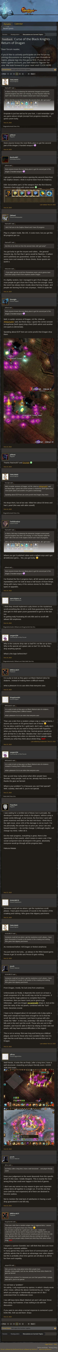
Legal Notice (49, 1344)
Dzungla (13, 299)
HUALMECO (14, 900)
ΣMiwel (13, 215)
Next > (33, 74)
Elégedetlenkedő (8, 126)
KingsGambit (26, 627)
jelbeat (12, 135)
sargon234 (14, 635)
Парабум (13, 805)
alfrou (12, 1054)
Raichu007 (14, 157)
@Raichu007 (9, 322)
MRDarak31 (14, 670)
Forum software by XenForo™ (28, 1349)
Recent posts (8, 28)
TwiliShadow (15, 522)
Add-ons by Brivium (45, 1349)
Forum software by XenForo (10, 1349)
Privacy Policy (53, 1347)
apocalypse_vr (15, 598)
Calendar (19, 23)
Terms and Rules (42, 1347)
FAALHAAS (14, 80)
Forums (7, 24)
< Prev (4, 74)
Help (55, 1344)
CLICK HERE (45, 65)
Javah (12, 966)
